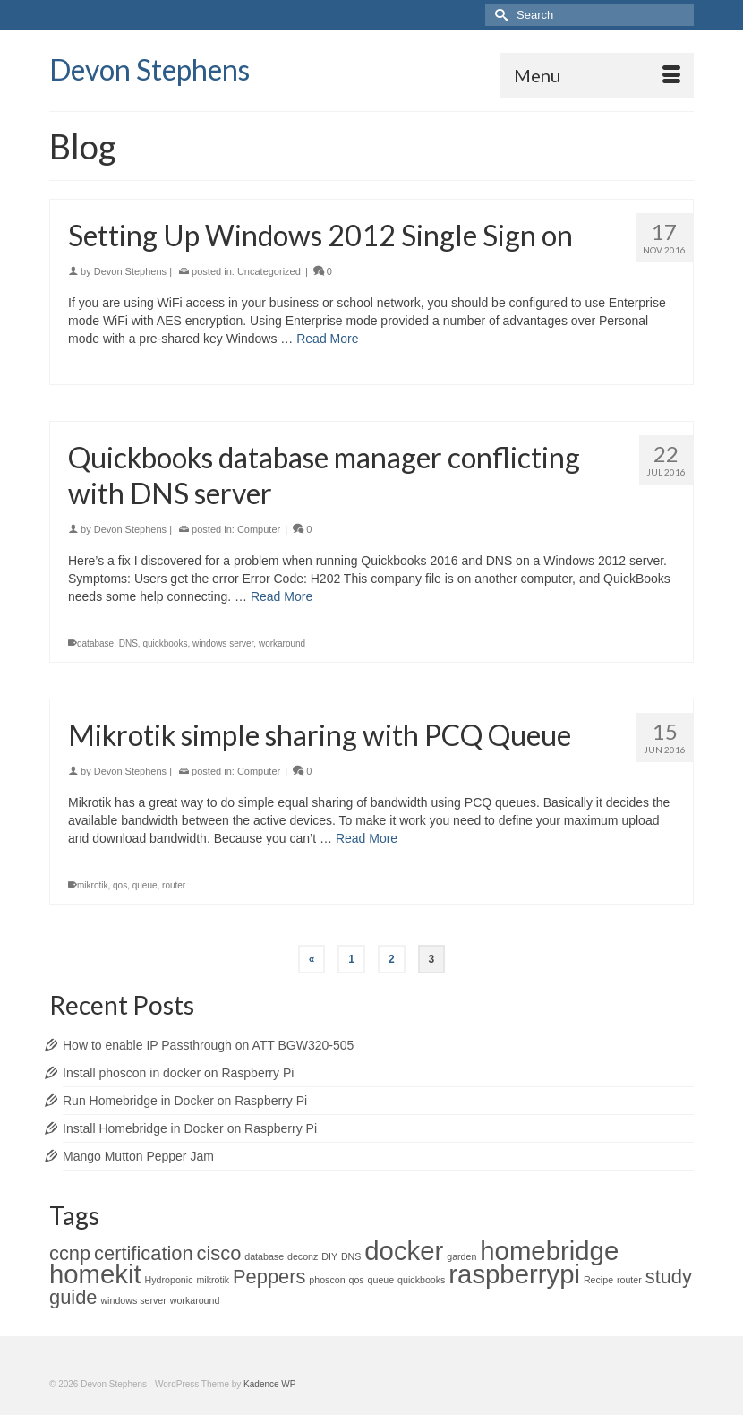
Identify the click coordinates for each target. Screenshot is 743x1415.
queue (145, 885)
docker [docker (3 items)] (403, 1250)
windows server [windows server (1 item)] (133, 1300)
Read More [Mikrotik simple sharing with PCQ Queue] (366, 838)
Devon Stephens (149, 69)
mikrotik (92, 885)
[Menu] (597, 75)
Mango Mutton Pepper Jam (138, 1156)
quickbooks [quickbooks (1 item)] (421, 1279)
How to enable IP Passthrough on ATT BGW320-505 (208, 1045)
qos (120, 885)
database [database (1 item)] (264, 1256)
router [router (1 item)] (629, 1279)
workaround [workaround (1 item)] (195, 1300)
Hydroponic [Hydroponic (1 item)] (169, 1279)
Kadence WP (269, 1384)
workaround (282, 643)
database (95, 643)
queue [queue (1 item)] (381, 1279)
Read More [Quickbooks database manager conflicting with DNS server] (281, 596)
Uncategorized (269, 271)
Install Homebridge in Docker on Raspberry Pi (190, 1128)
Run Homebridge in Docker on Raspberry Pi (185, 1100)
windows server (222, 643)
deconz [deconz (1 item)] (302, 1256)
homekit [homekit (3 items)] (95, 1274)
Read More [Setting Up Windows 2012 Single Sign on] (327, 338)
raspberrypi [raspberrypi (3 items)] (514, 1274)
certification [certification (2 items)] (143, 1253)
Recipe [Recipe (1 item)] (598, 1279)
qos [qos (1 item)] (356, 1279)
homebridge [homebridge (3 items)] (549, 1250)
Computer (258, 529)
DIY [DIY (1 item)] (329, 1256)
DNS (128, 643)
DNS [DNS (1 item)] (351, 1256)
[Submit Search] (498, 15)
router (173, 885)
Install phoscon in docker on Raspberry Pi (178, 1073)
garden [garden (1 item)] (461, 1256)
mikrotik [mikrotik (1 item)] (212, 1279)
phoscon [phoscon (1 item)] (327, 1279)
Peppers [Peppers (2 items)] (269, 1276)
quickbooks (164, 643)
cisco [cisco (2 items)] (219, 1253)
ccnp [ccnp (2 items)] (69, 1253)
